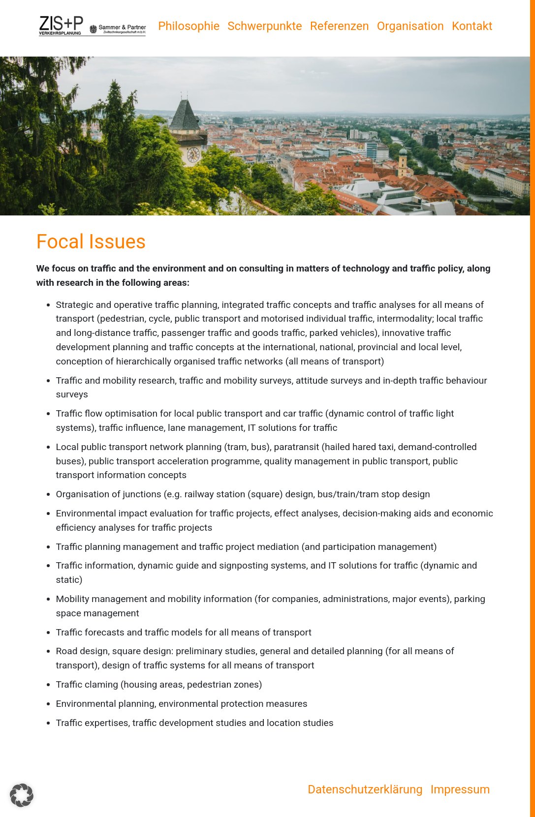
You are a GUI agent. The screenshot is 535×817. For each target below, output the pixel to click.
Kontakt (472, 26)
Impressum (460, 789)
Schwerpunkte (264, 26)
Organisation (410, 26)
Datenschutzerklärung (365, 789)
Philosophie (189, 26)
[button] (21, 795)
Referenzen (339, 26)
